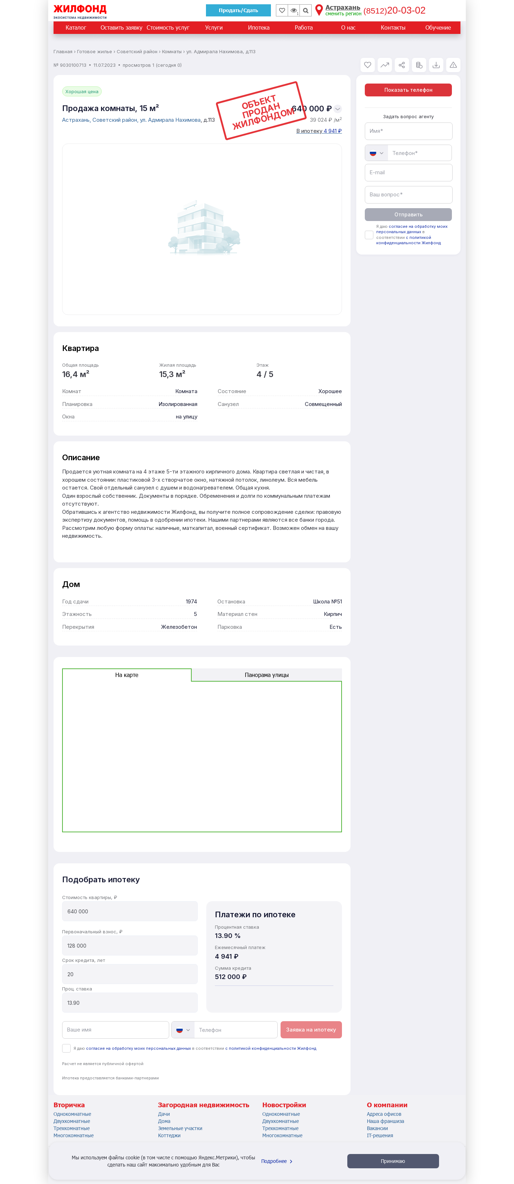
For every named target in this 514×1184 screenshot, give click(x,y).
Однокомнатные (72, 1114)
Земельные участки (180, 1128)
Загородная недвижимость (203, 1105)
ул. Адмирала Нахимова (170, 119)
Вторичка (69, 1105)
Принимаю (393, 1161)
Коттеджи (169, 1135)
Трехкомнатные (72, 1128)
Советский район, (116, 119)
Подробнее (277, 1161)
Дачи (164, 1114)
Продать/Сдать (238, 10)
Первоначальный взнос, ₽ (92, 931)
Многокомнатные (74, 1135)
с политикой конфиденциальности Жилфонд (270, 1048)
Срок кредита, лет (83, 960)
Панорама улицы (267, 674)
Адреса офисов (384, 1114)
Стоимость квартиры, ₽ (89, 897)
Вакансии (377, 1128)
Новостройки (284, 1105)
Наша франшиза (385, 1121)
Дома (164, 1121)
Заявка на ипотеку (311, 1029)
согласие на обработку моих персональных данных (138, 1048)
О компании (387, 1105)
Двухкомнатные (72, 1121)
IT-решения (380, 1135)
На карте (126, 674)
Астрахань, (77, 119)
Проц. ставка (77, 989)
